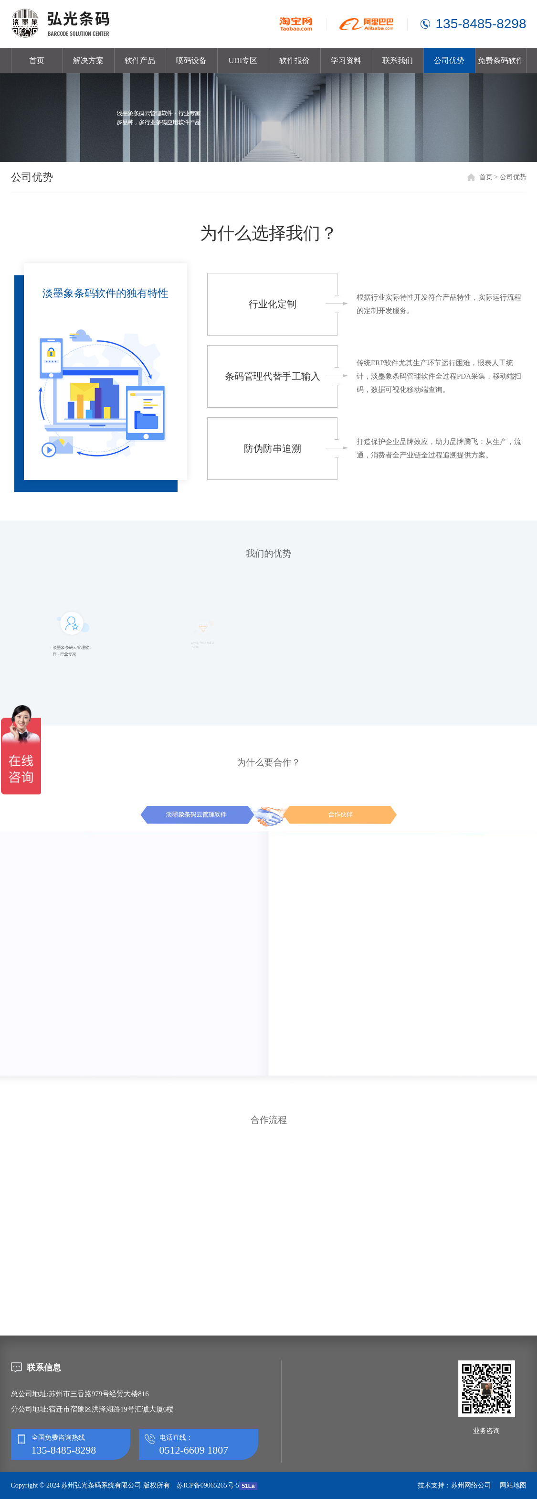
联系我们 (397, 60)
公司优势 (449, 60)
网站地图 (513, 1485)
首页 (36, 60)
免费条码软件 (501, 60)
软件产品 (140, 60)
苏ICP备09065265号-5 (208, 1485)
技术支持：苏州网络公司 (454, 1485)
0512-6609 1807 (194, 1450)
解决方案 (88, 60)
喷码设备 (191, 60)
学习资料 (346, 60)
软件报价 (294, 60)
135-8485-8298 (481, 24)
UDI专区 (243, 60)
